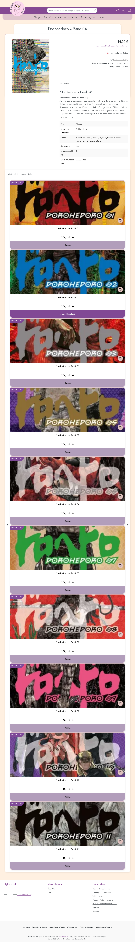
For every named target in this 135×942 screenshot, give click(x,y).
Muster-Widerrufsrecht (103, 899)
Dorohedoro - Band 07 (67, 573)
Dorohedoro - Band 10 (67, 780)
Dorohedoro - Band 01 (67, 228)
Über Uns (51, 888)
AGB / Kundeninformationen (105, 903)
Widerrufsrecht (99, 896)
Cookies (96, 910)
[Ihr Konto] (123, 10)
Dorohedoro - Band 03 (67, 366)
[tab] (65, 83)
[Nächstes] (127, 525)
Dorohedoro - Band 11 (67, 849)
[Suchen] (94, 10)
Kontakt (51, 892)
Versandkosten (63, 936)
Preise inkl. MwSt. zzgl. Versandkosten (111, 45)
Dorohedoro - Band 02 (67, 297)
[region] (30, 66)
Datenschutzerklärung (102, 888)
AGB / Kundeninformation (104, 927)
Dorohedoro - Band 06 (67, 504)
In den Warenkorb (67, 313)
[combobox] (69, 10)
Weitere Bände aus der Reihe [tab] (20, 173)
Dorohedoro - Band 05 (67, 435)
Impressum (97, 907)
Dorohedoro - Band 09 (67, 711)
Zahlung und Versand (102, 892)
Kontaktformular (24, 894)
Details (67, 244)
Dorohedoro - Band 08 (67, 642)
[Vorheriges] (7, 525)
